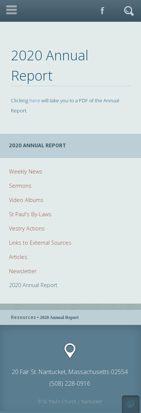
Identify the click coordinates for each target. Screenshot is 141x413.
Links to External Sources (40, 242)
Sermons (20, 185)
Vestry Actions (27, 228)
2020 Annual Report (33, 285)
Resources (23, 317)
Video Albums (26, 200)
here (34, 100)
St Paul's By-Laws (30, 214)
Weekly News (25, 171)
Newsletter (22, 271)
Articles (18, 256)
